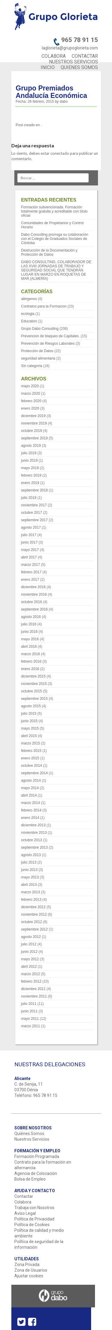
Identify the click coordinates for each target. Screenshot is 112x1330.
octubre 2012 (31, 922)
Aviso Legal (25, 1213)
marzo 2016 (30, 654)
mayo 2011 (30, 1019)
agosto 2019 (31, 446)
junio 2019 (29, 460)
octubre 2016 (31, 602)
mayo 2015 (30, 728)
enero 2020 (30, 408)
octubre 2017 (31, 513)
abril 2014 (29, 795)
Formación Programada (36, 1156)
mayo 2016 (30, 639)
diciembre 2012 (33, 907)
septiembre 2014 (34, 773)
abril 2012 (29, 966)
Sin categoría (31, 366)
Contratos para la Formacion (44, 306)
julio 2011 (28, 1004)
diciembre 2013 (33, 825)
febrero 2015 (31, 751)
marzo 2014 (30, 803)
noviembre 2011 (34, 996)
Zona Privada (26, 1264)
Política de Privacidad (34, 1219)
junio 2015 (29, 721)
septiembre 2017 (34, 520)
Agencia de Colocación (35, 1173)
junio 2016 (29, 632)
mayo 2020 (30, 386)
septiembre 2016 (34, 609)
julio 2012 (28, 944)
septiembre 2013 (34, 847)
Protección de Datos (37, 351)
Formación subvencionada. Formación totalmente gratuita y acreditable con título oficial (54, 211)
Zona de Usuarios (30, 1270)
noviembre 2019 (34, 423)
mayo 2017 (30, 550)
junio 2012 (29, 952)
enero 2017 (30, 579)
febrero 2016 (31, 661)
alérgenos (29, 299)
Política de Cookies (32, 1224)
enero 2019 (30, 483)
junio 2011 (29, 1011)
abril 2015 (29, 736)
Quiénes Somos (29, 1133)
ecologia (28, 314)
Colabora (22, 1202)
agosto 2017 (31, 527)
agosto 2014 (31, 780)
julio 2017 (28, 535)
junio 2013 (29, 870)
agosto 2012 (31, 937)
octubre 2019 (31, 431)
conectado (59, 153)
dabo (64, 101)
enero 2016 (30, 669)
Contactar (23, 1196)
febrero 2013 (31, 899)
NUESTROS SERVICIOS (73, 62)
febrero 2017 (31, 572)
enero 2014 (30, 818)
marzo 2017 (30, 565)
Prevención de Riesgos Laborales (48, 343)
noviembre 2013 (34, 833)
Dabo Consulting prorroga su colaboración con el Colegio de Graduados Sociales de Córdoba (54, 238)
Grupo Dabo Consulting (40, 329)
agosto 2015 (31, 706)
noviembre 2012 (34, 914)
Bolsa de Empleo (30, 1179)
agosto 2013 (31, 855)
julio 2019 (28, 453)
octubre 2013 (31, 840)
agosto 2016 (31, 617)
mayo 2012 (30, 959)
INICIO (48, 67)
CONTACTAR (85, 56)
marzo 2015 (30, 743)
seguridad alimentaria (38, 358)
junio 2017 (29, 542)
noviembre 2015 (34, 684)
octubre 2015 (31, 691)
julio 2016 (28, 624)
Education (29, 321)
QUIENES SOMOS (79, 67)
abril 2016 (29, 646)
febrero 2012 (31, 981)
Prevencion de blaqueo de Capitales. (50, 336)
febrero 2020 (31, 401)
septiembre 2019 (34, 438)
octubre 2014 (31, 766)
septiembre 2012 (34, 929)
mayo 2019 (30, 468)
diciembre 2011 (33, 989)
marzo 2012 (30, 974)
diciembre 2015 (33, 676)
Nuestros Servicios (31, 1139)
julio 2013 (28, 862)
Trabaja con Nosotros (34, 1207)
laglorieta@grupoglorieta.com (70, 48)
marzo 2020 (30, 393)
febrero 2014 (31, 810)
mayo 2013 (30, 877)
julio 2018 (28, 498)
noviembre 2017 (34, 505)
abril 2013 (29, 885)
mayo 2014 (30, 788)
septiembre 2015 (34, 699)
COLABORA (54, 56)
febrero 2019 (31, 475)
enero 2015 (30, 758)
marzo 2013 (30, 892)
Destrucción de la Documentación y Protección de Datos (49, 252)
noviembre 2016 (34, 594)
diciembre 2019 (33, 416)
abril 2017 (29, 557)
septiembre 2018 (34, 490)
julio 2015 (28, 713)
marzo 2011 (30, 1026)
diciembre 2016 (33, 587)
